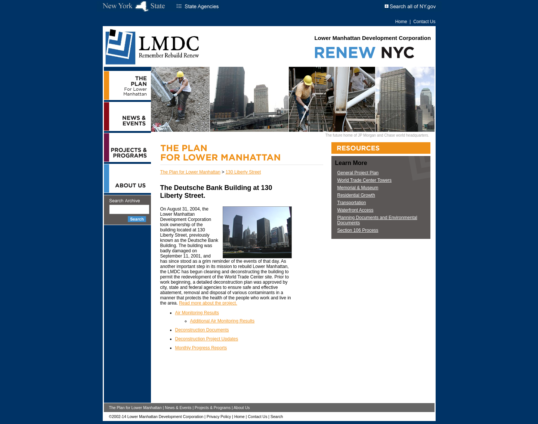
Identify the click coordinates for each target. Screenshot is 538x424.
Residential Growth (356, 195)
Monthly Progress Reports (201, 347)
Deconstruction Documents (202, 330)
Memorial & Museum (357, 187)
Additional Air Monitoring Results (222, 321)
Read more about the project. (208, 303)
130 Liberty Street (243, 172)
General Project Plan (358, 172)
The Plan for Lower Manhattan (190, 172)
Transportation (351, 202)
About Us (242, 407)
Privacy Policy (219, 416)
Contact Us (424, 21)
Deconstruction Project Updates (206, 339)
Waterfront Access (355, 210)
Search (276, 416)
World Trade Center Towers (364, 180)
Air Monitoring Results (197, 312)
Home (401, 21)
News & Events (178, 407)
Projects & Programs (213, 407)
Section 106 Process (357, 230)
